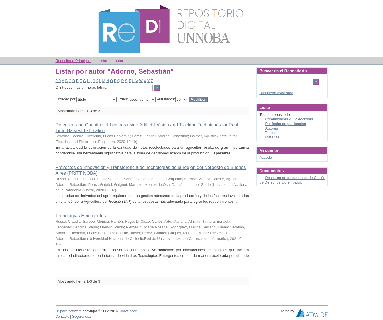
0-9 (58, 81)
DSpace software (69, 311)
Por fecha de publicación (285, 124)
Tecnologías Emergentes (81, 215)
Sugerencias (81, 317)
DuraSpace (128, 311)
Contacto (62, 317)
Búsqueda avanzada (277, 93)
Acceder (266, 157)
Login (323, 7)
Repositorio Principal (73, 61)
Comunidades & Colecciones (289, 119)
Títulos (270, 132)
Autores (271, 128)
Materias (272, 137)
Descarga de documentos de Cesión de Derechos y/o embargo (292, 180)
